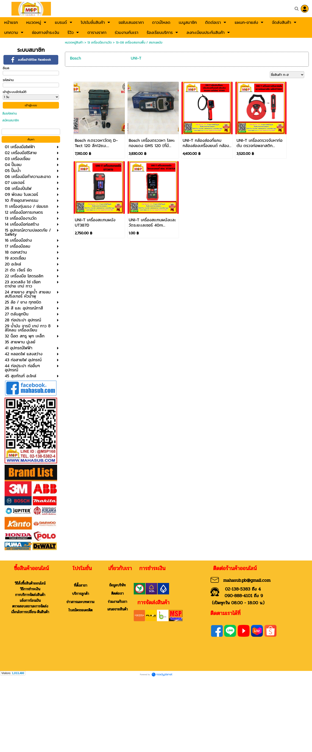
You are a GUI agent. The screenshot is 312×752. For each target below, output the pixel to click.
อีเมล (6, 68)
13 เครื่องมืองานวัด (99, 42)
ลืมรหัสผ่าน (9, 113)
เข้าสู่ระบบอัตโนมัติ (14, 92)
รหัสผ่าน (8, 80)
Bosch (75, 58)
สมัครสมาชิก (10, 120)
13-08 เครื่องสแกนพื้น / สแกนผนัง (139, 42)
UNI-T (136, 58)
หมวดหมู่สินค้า (74, 42)
